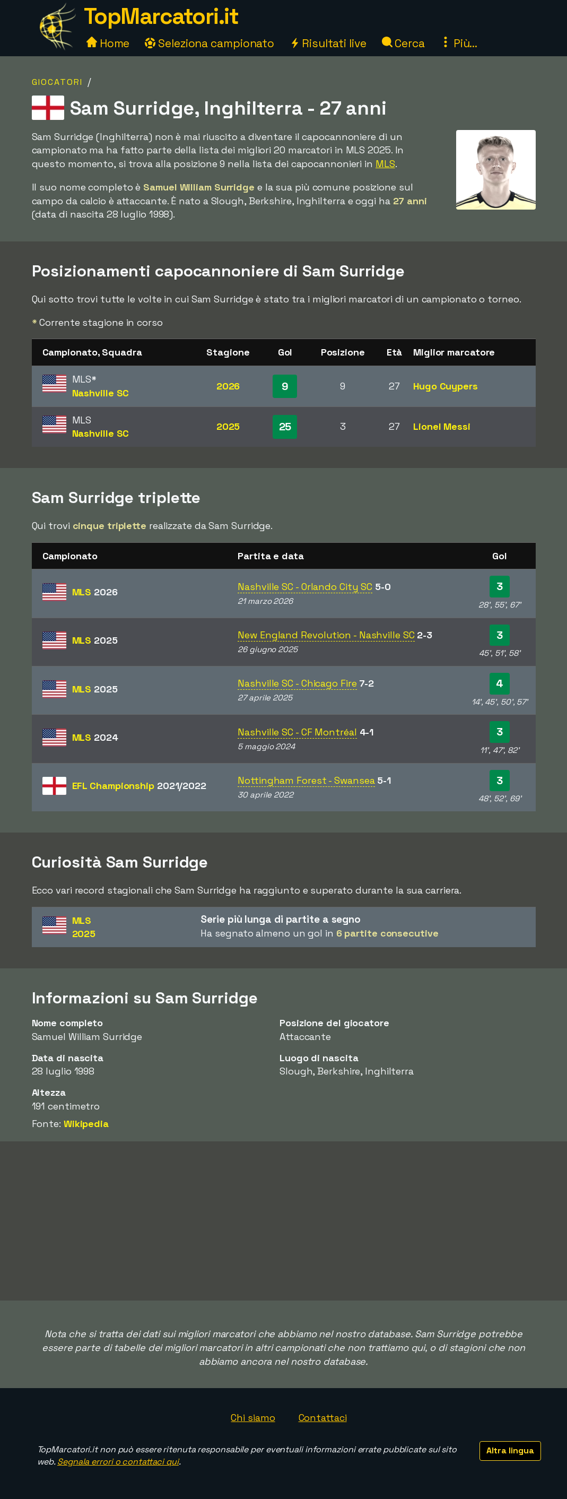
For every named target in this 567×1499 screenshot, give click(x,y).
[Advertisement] (284, 1221)
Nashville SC (100, 393)
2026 (228, 386)
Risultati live (328, 43)
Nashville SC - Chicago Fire (297, 683)
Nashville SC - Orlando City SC (305, 586)
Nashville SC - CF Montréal (297, 732)
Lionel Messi (441, 426)
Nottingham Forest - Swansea (306, 780)
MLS (385, 164)
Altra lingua (510, 1450)
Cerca (403, 43)
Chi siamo (253, 1417)
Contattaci (323, 1417)
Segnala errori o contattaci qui (118, 1461)
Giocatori (57, 82)
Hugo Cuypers (445, 386)
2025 (228, 426)
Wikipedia (86, 1123)
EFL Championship (139, 785)
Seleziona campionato (209, 43)
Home (108, 43)
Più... (458, 43)
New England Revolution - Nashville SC (326, 635)
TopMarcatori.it (161, 16)
